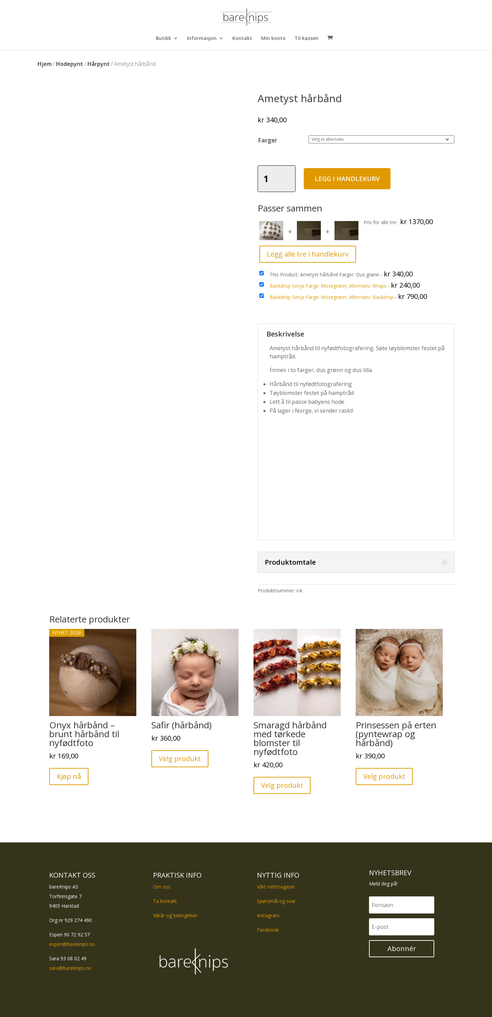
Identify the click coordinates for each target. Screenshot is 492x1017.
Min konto (273, 38)
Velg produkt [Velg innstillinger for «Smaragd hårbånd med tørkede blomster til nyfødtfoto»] (282, 785)
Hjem (45, 64)
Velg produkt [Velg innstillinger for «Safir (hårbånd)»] (180, 758)
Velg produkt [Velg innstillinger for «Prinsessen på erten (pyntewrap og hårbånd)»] (384, 776)
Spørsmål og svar (276, 901)
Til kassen (306, 38)
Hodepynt (69, 64)
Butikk (163, 38)
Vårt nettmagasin (276, 886)
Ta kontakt (165, 901)
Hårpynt (98, 64)
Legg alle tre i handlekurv (307, 254)
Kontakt (242, 38)
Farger (267, 140)
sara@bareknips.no (70, 968)
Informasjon (202, 38)
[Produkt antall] (277, 178)
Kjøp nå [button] (69, 776)
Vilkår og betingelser (175, 915)
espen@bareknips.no (72, 944)
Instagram (268, 915)
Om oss (161, 886)
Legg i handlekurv (355, 178)
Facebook (268, 929)
